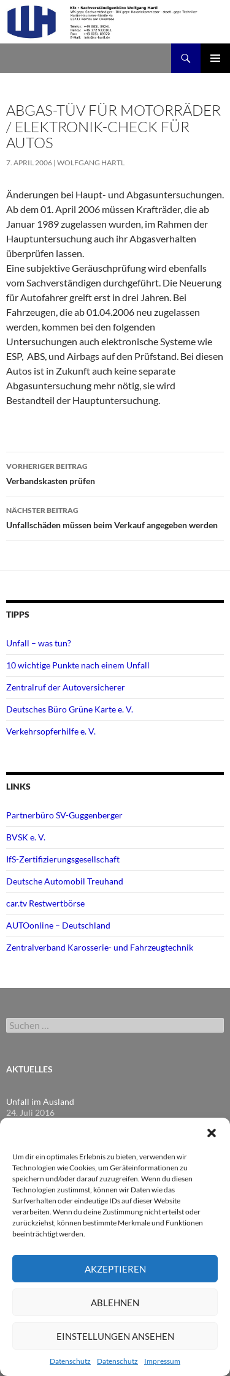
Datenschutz (70, 1361)
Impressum (162, 1361)
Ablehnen (115, 1302)
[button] (211, 1133)
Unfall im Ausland (40, 1101)
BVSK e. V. (25, 837)
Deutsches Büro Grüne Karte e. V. (69, 709)
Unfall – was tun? (38, 643)
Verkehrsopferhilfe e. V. (51, 731)
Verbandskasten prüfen (115, 472)
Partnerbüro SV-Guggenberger (64, 815)
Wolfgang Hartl (91, 162)
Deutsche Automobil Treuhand (64, 881)
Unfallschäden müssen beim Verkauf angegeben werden (115, 516)
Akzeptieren (115, 1268)
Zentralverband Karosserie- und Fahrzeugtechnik (99, 947)
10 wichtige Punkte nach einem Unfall (78, 665)
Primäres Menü (215, 58)
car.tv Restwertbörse (45, 903)
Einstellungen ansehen (115, 1336)
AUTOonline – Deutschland (58, 925)
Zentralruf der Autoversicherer (65, 687)
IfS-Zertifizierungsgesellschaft (63, 859)
